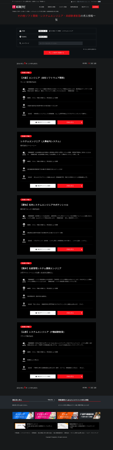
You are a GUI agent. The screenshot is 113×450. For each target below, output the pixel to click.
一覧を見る (50, 399)
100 (95, 63)
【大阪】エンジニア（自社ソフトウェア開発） (43, 78)
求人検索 (41, 7)
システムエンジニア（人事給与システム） (41, 141)
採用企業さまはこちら (84, 1)
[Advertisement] (56, 444)
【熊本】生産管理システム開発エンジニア (40, 268)
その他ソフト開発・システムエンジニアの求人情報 (33, 11)
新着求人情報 (51, 7)
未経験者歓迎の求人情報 (52, 11)
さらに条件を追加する (90, 49)
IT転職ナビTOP (16, 11)
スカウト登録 (63, 7)
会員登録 (95, 7)
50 (92, 63)
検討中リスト (85, 7)
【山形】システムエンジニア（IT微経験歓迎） (42, 332)
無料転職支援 (74, 7)
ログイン (74, 1)
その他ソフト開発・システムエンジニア (62, 31)
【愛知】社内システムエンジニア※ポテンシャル (44, 205)
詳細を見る (70, 122)
